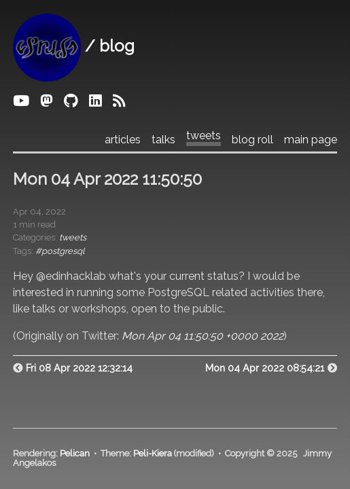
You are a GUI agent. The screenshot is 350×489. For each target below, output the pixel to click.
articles (123, 140)
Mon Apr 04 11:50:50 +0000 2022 (202, 335)
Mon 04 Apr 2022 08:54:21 (264, 368)
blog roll (252, 140)
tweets (203, 136)
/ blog (74, 46)
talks (163, 140)
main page (310, 140)
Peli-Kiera (152, 453)
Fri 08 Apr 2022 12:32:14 (79, 368)
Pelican (75, 453)
